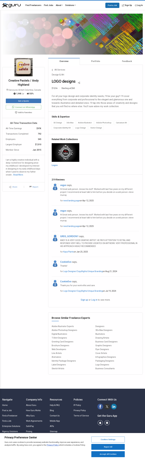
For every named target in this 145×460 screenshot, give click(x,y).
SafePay (30, 426)
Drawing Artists (102, 338)
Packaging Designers (104, 361)
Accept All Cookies (108, 454)
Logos (55, 165)
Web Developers (59, 349)
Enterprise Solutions (11, 426)
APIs (52, 426)
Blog (52, 410)
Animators (56, 357)
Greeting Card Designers (62, 342)
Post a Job (112, 5)
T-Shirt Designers (59, 338)
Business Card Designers (106, 342)
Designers (99, 326)
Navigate (7, 399)
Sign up (84, 299)
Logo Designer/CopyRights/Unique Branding (83, 271)
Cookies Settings (108, 439)
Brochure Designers (60, 345)
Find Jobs (48, 5)
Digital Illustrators (59, 334)
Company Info (34, 399)
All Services (58, 70)
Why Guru (30, 416)
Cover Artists (101, 353)
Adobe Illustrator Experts (63, 326)
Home (5, 405)
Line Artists (57, 353)
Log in (94, 299)
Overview (64, 61)
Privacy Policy (80, 410)
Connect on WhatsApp (23, 107)
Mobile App (55, 421)
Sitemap (53, 431)
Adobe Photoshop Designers (64, 330)
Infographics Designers (105, 357)
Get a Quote (23, 101)
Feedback (127, 61)
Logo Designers (102, 365)
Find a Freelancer (9, 416)
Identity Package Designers (64, 361)
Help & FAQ (55, 405)
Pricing (29, 431)
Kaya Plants (68, 252)
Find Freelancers (33, 5)
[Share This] (79, 82)
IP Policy (77, 405)
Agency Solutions (10, 431)
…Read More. (18, 175)
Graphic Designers (103, 345)
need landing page (71, 200)
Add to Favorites (23, 113)
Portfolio (95, 61)
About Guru (31, 405)
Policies (78, 399)
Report (33, 187)
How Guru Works (33, 410)
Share (13, 187)
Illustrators (100, 334)
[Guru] (11, 5)
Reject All (108, 447)
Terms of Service (81, 416)
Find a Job (6, 421)
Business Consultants (105, 368)
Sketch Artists (58, 368)
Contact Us (55, 416)
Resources (56, 399)
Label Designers (59, 365)
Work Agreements (34, 421)
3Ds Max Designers (103, 330)
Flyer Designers (102, 349)
